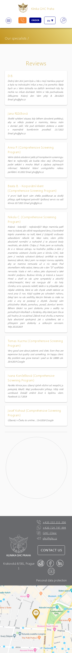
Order (35, 20)
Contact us (51, 550)
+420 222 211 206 (51, 522)
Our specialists (15, 38)
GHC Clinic (47, 533)
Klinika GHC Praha (42, 9)
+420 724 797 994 (51, 527)
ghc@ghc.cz (47, 538)
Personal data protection (51, 580)
